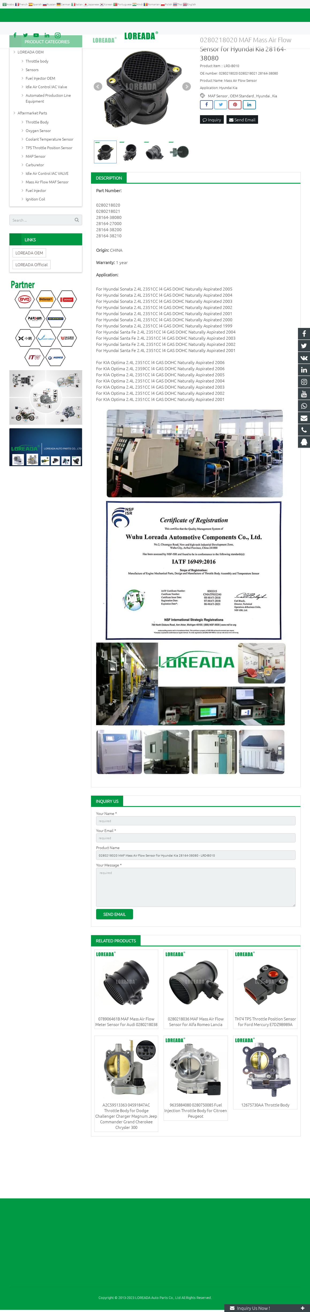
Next (186, 129)
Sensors (32, 112)
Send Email (242, 163)
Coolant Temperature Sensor (49, 182)
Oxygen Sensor (38, 173)
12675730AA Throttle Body (265, 1157)
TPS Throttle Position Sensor (49, 190)
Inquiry (212, 163)
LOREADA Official (32, 307)
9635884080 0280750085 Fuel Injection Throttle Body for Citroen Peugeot (195, 1163)
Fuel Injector (36, 233)
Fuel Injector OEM (40, 121)
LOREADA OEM (31, 95)
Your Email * (106, 874)
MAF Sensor (218, 138)
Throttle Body (37, 165)
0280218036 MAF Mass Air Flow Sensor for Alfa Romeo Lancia (196, 1074)
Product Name (108, 893)
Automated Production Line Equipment (48, 141)
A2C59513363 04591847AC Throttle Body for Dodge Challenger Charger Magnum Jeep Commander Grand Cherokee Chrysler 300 (126, 1169)
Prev (98, 129)
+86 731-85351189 (28, 15)
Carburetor (35, 207)
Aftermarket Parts (32, 155)
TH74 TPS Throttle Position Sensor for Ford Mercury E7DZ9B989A (265, 1074)
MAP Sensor (36, 199)
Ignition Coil (35, 242)
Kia (274, 138)
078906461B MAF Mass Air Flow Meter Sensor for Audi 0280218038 (126, 1074)
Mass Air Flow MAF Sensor (47, 224)
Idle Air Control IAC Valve (46, 129)
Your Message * (109, 911)
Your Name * (106, 856)
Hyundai (263, 138)
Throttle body (37, 104)
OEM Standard (242, 138)
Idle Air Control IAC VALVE (47, 216)
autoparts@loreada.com (70, 15)
